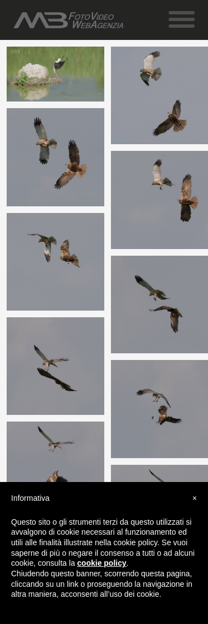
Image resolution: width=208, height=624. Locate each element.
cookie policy (101, 563)
